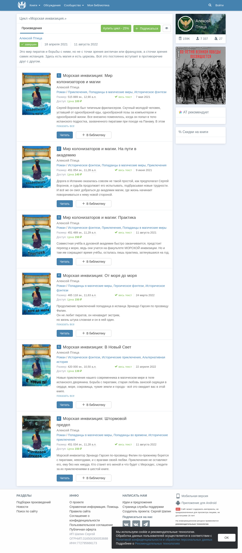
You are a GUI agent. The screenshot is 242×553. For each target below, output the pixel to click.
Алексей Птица (31, 38)
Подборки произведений (34, 502)
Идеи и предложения (137, 502)
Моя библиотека (98, 5)
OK (227, 537)
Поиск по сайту (27, 511)
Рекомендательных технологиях (157, 543)
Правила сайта (80, 511)
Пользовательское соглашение (91, 525)
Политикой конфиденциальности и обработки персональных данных (164, 539)
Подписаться (146, 28)
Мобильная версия (192, 496)
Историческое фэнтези (150, 92)
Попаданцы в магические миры (111, 92)
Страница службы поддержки (143, 507)
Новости (22, 507)
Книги (35, 5)
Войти (219, 5)
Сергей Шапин (161, 511)
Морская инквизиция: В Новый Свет (97, 347)
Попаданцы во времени (130, 435)
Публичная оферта (83, 529)
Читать (65, 135)
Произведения (32, 28)
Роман (61, 92)
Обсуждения (52, 5)
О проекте (77, 502)
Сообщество (74, 5)
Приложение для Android (196, 503)
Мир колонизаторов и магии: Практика (99, 217)
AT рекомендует (196, 112)
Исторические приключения (121, 357)
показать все (66, 126)
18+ (178, 509)
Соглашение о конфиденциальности (85, 518)
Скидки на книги (195, 132)
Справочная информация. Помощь (94, 507)
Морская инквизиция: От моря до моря (100, 275)
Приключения (77, 92)
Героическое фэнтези (129, 286)
